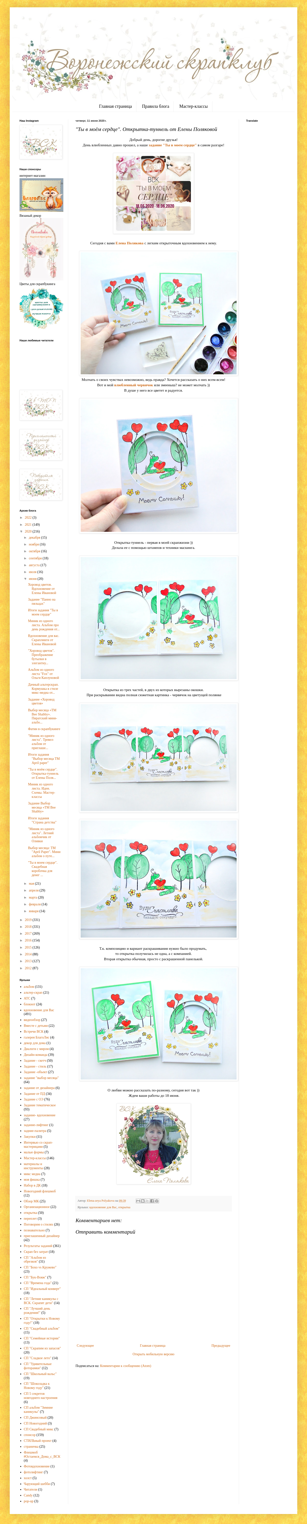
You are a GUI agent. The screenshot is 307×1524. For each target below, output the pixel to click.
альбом (29, 987)
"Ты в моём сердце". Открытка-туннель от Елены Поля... (43, 774)
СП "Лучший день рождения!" (37, 1311)
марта (33, 897)
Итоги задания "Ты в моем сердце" (43, 612)
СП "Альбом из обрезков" (35, 1260)
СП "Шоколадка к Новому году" (37, 1386)
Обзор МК (31, 1201)
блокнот (30, 1004)
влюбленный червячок (133, 385)
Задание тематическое (40, 1105)
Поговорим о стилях (38, 1224)
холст (28, 1478)
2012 (29, 968)
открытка (124, 1207)
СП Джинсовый (35, 1417)
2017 (29, 933)
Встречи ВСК (34, 1031)
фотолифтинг (33, 1472)
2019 (29, 920)
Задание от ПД (34, 1094)
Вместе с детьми (36, 1026)
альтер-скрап (33, 992)
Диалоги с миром (36, 1049)
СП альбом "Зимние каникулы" (38, 1410)
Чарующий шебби (37, 1484)
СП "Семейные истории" (42, 1338)
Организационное (37, 1207)
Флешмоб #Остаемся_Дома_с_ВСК (42, 1454)
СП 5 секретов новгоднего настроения (41, 1396)
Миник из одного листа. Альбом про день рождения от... (44, 625)
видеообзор (32, 1020)
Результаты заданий (38, 1246)
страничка (31, 1446)
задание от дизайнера (39, 1088)
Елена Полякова (129, 243)
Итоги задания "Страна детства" (42, 820)
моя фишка (32, 1179)
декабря (35, 537)
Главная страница (115, 106)
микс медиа (32, 1174)
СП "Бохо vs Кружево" (40, 1267)
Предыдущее (220, 1345)
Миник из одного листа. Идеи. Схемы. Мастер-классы (41, 790)
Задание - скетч (35, 1060)
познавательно (34, 1230)
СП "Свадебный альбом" (42, 1328)
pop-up (29, 1501)
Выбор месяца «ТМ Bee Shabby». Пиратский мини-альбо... (42, 716)
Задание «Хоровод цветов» (41, 701)
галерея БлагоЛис (36, 1037)
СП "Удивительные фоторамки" (38, 1366)
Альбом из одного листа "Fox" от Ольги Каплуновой (43, 674)
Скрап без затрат (36, 1252)
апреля (34, 890)
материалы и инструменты (33, 1166)
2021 (29, 524)
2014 (29, 954)
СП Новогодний (35, 1423)
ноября (34, 544)
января (34, 911)
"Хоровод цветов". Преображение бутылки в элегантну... (41, 657)
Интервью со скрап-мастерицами (38, 1144)
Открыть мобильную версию (153, 1354)
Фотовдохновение (37, 1466)
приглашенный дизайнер (42, 1236)
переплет (30, 1218)
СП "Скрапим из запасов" (42, 1348)
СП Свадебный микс (39, 1429)
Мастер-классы (193, 106)
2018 (29, 927)
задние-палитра (35, 1131)
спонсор (30, 1435)
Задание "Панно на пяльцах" (42, 601)
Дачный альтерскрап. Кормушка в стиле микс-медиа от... (43, 689)
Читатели (31, 1489)
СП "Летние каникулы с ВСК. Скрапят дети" (41, 1301)
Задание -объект (35, 1072)
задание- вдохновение (40, 1115)
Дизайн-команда (36, 1055)
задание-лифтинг (36, 1125)
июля (33, 572)
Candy (28, 1495)
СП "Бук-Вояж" (35, 1277)
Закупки (30, 1136)
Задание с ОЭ (33, 1099)
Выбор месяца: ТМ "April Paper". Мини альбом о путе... (44, 852)
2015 (29, 947)
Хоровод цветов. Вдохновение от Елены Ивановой (42, 589)
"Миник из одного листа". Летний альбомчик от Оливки (41, 835)
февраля (35, 904)
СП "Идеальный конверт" (42, 1289)
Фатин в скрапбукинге (44, 729)
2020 (29, 531)
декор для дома (35, 1043)
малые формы (34, 1152)
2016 (29, 940)
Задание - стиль (35, 1066)
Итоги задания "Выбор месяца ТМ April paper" (44, 759)
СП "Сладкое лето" (37, 1358)
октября (35, 551)
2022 (29, 517)
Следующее (85, 1345)
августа (34, 565)
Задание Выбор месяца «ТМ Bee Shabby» (42, 807)
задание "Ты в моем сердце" (173, 145)
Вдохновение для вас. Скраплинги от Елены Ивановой (43, 640)
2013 (29, 961)
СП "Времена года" (38, 1283)
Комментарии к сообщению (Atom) (125, 1366)
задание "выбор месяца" (41, 1078)
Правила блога (155, 106)
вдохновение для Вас (103, 1207)
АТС (27, 998)
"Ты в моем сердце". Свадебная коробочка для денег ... (43, 869)
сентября (36, 558)
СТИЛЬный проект (38, 1441)
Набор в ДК (32, 1185)
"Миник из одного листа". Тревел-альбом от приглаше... (41, 742)
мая (32, 883)
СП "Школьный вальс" (40, 1374)
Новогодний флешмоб (40, 1191)
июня (33, 579)
